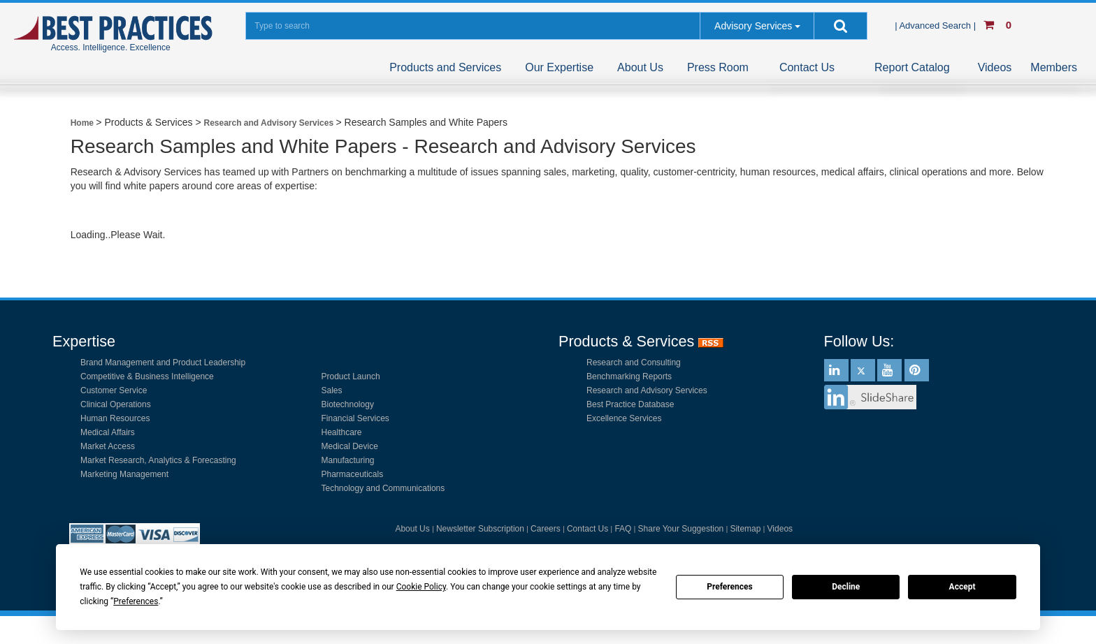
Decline (846, 587)
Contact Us (807, 67)
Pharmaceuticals (353, 474)
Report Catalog (912, 67)
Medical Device (350, 446)
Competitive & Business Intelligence (147, 376)
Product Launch (351, 376)
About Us (640, 67)
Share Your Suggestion (681, 529)
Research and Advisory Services (646, 390)
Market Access (107, 446)
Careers (546, 529)
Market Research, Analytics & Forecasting (158, 460)
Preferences (730, 587)
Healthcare (342, 432)
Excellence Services (623, 418)
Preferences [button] (135, 601)
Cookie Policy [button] (421, 587)
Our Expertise (559, 67)
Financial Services (355, 418)
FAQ (622, 529)
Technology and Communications (383, 488)
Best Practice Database (630, 404)
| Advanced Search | (937, 25)
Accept (962, 587)
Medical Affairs (107, 432)
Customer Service (113, 390)
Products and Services (445, 67)
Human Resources (115, 418)
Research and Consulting (633, 362)
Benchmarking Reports (629, 376)
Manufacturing (348, 460)
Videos (995, 67)
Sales (332, 390)
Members (1053, 67)
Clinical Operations (115, 404)
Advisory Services (753, 25)
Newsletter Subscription (480, 529)
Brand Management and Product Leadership (162, 362)
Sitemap (745, 529)
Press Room (718, 67)
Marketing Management (124, 474)
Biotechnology (348, 404)
